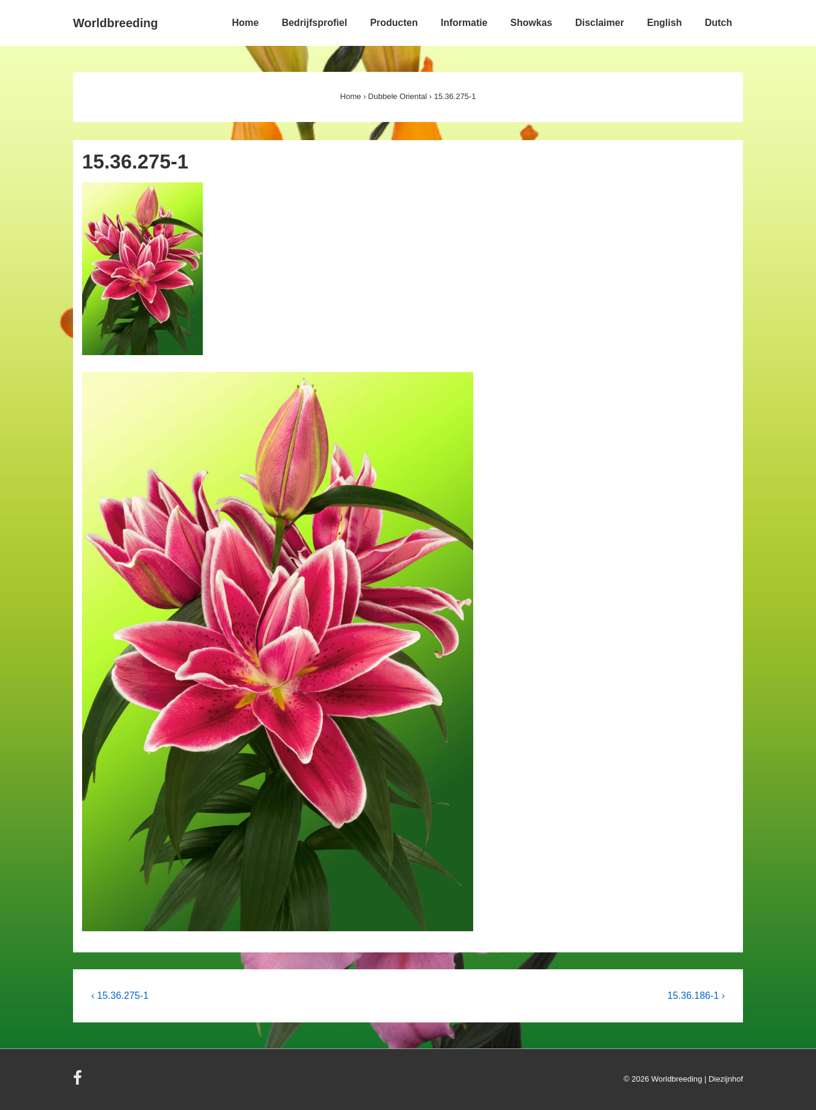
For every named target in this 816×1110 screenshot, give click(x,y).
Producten (394, 23)
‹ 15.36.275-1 (119, 995)
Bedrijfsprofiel (314, 23)
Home (245, 23)
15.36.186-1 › (696, 995)
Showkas (531, 23)
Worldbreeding (115, 23)
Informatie (464, 23)
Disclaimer (599, 23)
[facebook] (79, 1081)
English (664, 23)
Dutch (718, 23)
